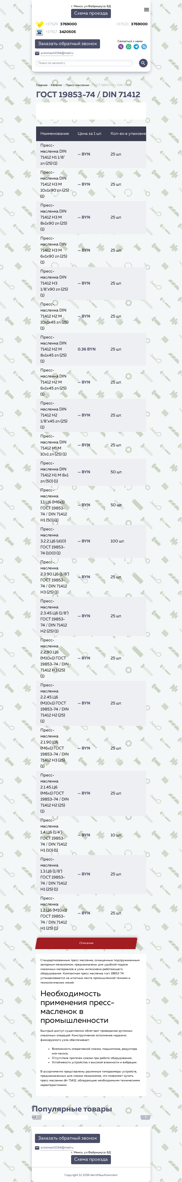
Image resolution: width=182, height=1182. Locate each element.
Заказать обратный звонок (67, 44)
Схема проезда (91, 13)
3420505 (61, 32)
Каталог (56, 85)
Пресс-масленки (77, 85)
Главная (42, 85)
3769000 (61, 24)
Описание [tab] (86, 943)
